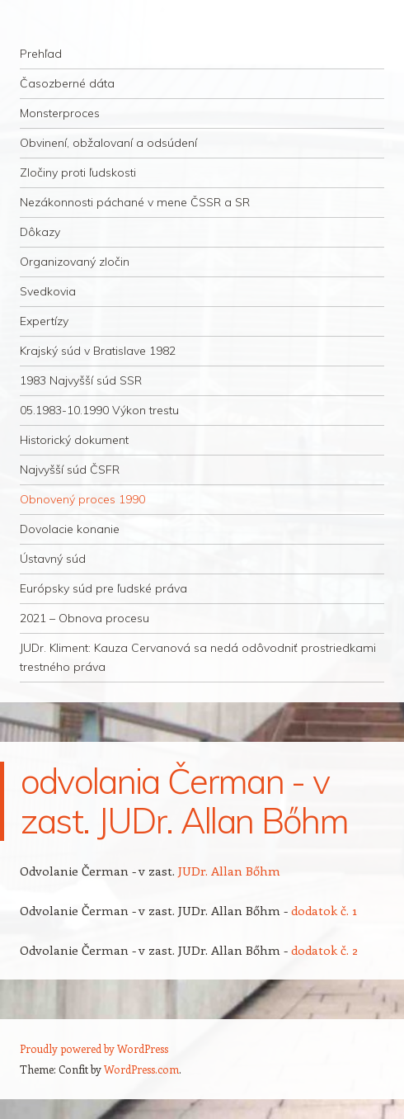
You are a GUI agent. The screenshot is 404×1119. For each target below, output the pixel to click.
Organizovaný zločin (74, 261)
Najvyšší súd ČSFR (70, 469)
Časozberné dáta (67, 83)
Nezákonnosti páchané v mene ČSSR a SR (135, 202)
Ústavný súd (53, 558)
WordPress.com (141, 1069)
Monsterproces (60, 113)
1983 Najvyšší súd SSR (81, 380)
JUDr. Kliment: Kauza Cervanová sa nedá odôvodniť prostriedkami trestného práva (198, 657)
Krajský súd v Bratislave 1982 (98, 350)
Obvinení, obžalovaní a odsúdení (108, 142)
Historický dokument (74, 439)
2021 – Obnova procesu (84, 618)
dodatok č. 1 (324, 910)
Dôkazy (40, 231)
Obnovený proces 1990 (82, 499)
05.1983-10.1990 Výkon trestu (99, 410)
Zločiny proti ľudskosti (78, 172)
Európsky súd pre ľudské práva (103, 588)
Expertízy (44, 321)
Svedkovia (48, 291)
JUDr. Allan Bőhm (229, 870)
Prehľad (41, 53)
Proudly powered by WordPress (94, 1048)
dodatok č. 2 (324, 950)
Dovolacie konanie (70, 529)
